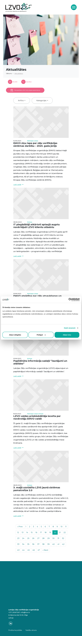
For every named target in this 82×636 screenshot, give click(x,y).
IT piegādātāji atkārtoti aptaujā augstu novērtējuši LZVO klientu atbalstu (36, 226)
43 (18, 550)
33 (18, 544)
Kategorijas (41, 100)
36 (33, 544)
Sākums (9, 73)
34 (23, 544)
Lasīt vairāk (17, 184)
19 (50, 532)
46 (33, 550)
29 (48, 538)
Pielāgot (41, 335)
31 (58, 538)
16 (36, 532)
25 (28, 538)
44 (23, 550)
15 (32, 532)
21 (60, 532)
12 (18, 532)
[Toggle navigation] (74, 7)
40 (53, 544)
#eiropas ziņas (32, 141)
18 (45, 532)
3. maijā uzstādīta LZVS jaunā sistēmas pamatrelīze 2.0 (36, 489)
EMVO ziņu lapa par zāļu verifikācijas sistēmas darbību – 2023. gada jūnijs (35, 144)
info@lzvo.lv (25, 612)
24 (23, 538)
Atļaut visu (67, 335)
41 (58, 544)
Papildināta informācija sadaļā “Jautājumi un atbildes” (40, 362)
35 (28, 544)
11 (66, 526)
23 (18, 538)
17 (41, 532)
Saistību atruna (31, 630)
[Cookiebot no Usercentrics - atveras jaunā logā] (70, 299)
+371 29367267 (14, 612)
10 (61, 526)
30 (53, 538)
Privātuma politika (15, 630)
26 (33, 538)
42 (63, 544)
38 (43, 544)
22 (65, 532)
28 (43, 538)
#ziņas (29, 222)
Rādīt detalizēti (69, 328)
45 (28, 550)
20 (55, 532)
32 (63, 538)
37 (38, 544)
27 (38, 538)
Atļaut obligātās (15, 335)
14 (27, 532)
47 (39, 550)
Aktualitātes (18, 73)
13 (22, 532)
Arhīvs (21, 100)
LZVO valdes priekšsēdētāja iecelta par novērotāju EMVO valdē (37, 417)
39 (48, 544)
